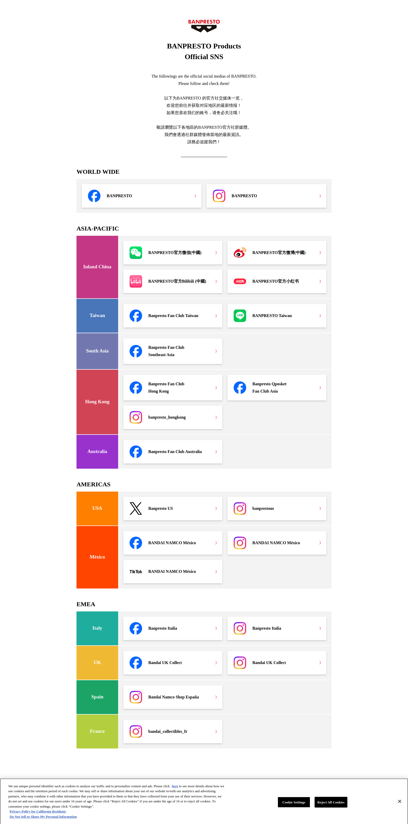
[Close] (399, 804)
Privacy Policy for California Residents (38, 815)
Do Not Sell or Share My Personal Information (43, 820)
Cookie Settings (293, 805)
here (175, 789)
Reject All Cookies (331, 805)
